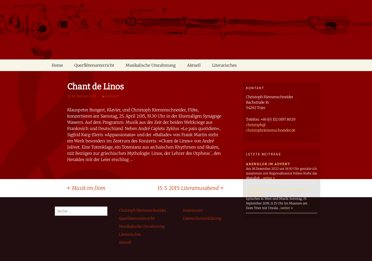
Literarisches (224, 65)
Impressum (193, 210)
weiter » (269, 178)
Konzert (112, 96)
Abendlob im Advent (268, 164)
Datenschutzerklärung (202, 218)
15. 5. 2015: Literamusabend (190, 188)
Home (57, 65)
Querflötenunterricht (94, 65)
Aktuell (194, 65)
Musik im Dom (86, 188)
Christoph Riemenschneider (142, 210)
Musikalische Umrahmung (151, 65)
